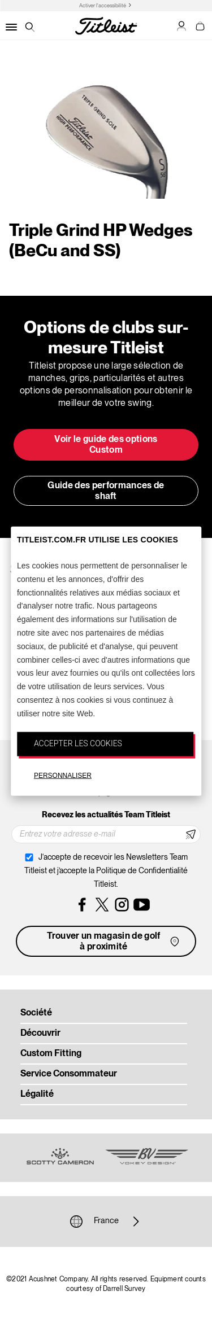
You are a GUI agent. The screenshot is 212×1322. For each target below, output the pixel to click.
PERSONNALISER (63, 776)
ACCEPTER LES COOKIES (78, 742)
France (106, 1221)
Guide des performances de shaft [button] (105, 491)
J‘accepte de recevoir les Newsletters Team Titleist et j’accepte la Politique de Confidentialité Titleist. (106, 871)
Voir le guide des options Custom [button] (105, 445)
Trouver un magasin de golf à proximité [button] (114, 942)
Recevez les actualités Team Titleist (106, 815)
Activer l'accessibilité (102, 5)
